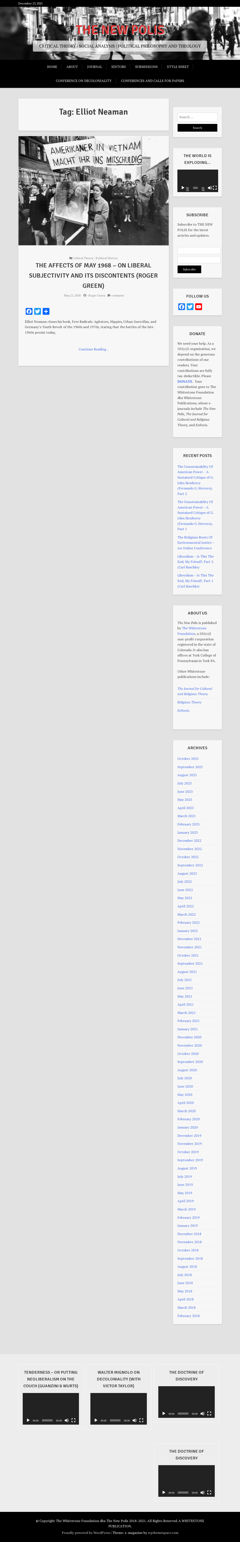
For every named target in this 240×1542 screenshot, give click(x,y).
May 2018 (184, 1291)
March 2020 (186, 1111)
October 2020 (188, 1053)
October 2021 (188, 955)
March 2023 (186, 816)
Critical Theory (83, 258)
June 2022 (185, 889)
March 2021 (186, 1012)
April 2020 (185, 1102)
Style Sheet (178, 66)
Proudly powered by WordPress (86, 1532)
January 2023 (187, 832)
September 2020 (190, 1061)
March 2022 (186, 914)
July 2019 (184, 1176)
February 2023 (188, 824)
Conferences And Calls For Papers (152, 80)
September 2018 (190, 1258)
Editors (118, 66)
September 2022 (190, 865)
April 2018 (185, 1299)
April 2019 (185, 1201)
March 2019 (186, 1209)
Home (52, 66)
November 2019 (189, 1143)
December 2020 (189, 1037)
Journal (94, 66)
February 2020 (188, 1119)
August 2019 (187, 1168)
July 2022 (184, 881)
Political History (107, 258)
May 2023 (184, 799)
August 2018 (187, 1266)
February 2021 (188, 1020)
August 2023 (187, 775)
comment (117, 295)
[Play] (183, 188)
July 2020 (184, 1078)
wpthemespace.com (163, 1532)
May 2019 (184, 1193)
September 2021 (190, 963)
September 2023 (190, 767)
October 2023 (188, 758)
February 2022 (188, 922)
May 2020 (184, 1094)
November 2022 (189, 848)
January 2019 (187, 1225)
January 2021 (187, 1029)
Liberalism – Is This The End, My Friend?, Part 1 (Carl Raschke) (195, 580)
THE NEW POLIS (120, 30)
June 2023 (185, 791)
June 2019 (185, 1184)
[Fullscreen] (214, 188)
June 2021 (185, 988)
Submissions (146, 66)
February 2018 (188, 1315)
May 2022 (184, 897)
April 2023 (185, 807)
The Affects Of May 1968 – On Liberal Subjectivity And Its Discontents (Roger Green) (93, 275)
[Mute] (209, 188)
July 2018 (184, 1274)
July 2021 (184, 979)
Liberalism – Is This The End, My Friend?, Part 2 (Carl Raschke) (195, 561)
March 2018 (186, 1307)
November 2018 (189, 1242)
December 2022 (189, 840)
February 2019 (188, 1217)
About (72, 66)
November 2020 (189, 1045)
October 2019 (188, 1152)
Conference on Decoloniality (84, 80)
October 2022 (188, 857)
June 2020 (185, 1086)
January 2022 (187, 930)
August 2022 (187, 873)
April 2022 (185, 906)
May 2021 (184, 996)
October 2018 (188, 1250)
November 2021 (189, 947)
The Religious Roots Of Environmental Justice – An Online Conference (195, 542)
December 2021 (189, 938)
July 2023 (184, 783)
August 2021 (187, 971)
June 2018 (185, 1283)
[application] (197, 181)
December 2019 (189, 1135)
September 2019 (190, 1160)
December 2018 (189, 1233)
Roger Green (96, 295)
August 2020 (187, 1070)
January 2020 (187, 1127)
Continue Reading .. (93, 349)
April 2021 (185, 1004)
